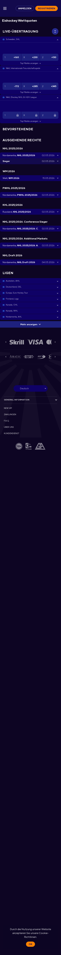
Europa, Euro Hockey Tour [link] (17, 293)
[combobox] (31, 388)
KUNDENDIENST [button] (11, 433)
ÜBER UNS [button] (9, 427)
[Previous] (6, 342)
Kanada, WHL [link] (12, 311)
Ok (30, 944)
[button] (30, 39)
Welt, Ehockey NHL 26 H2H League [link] (21, 97)
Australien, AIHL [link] (13, 281)
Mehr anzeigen (30, 324)
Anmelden (24, 8)
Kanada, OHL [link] (12, 305)
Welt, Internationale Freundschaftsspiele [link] (23, 68)
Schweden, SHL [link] (13, 39)
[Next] (55, 342)
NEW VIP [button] (8, 408)
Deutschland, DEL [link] (13, 287)
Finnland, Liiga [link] (12, 299)
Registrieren (46, 8)
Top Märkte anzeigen (30, 63)
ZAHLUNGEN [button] (10, 414)
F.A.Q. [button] (6, 421)
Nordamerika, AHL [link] (14, 317)
